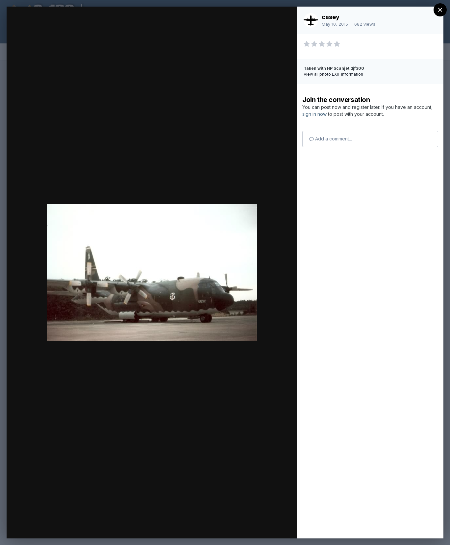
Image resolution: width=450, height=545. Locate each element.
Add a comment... (330, 138)
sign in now (314, 114)
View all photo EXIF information (333, 74)
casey (330, 16)
